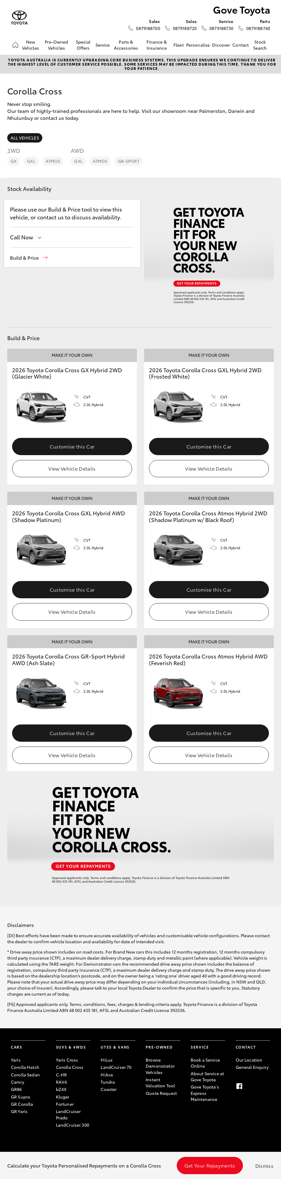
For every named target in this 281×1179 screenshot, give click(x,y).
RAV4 (61, 1082)
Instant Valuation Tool (160, 1082)
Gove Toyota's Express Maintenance (205, 1093)
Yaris (16, 1060)
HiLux (106, 1060)
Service (102, 45)
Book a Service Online (205, 1063)
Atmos (53, 161)
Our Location (249, 1060)
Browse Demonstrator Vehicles (160, 1066)
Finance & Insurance (157, 45)
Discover (221, 45)
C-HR (61, 1075)
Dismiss (264, 1165)
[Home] (15, 44)
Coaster (109, 1089)
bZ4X (61, 1089)
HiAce (107, 1075)
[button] (29, 257)
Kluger (62, 1097)
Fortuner (65, 1104)
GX (14, 161)
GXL (31, 161)
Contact (240, 45)
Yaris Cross (67, 1060)
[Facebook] (239, 1086)
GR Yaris (19, 1111)
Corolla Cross (70, 1067)
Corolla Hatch (25, 1067)
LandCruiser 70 (116, 1067)
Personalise (198, 45)
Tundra (108, 1082)
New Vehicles (30, 45)
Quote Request (161, 1093)
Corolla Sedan (25, 1075)
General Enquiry (252, 1067)
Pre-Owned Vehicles (56, 45)
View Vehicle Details (71, 468)
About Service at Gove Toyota (207, 1076)
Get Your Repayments (209, 1165)
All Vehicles (25, 138)
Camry (17, 1082)
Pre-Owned (159, 1046)
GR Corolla (22, 1104)
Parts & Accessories (126, 45)
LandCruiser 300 (72, 1125)
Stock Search (260, 45)
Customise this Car (72, 446)
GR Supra (20, 1097)
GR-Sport (128, 161)
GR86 (16, 1089)
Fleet (178, 45)
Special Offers (83, 45)
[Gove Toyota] (19, 18)
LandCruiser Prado (68, 1114)
